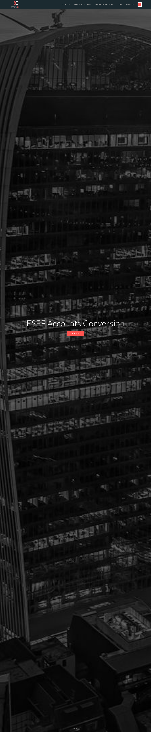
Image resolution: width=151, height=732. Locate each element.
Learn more (75, 334)
